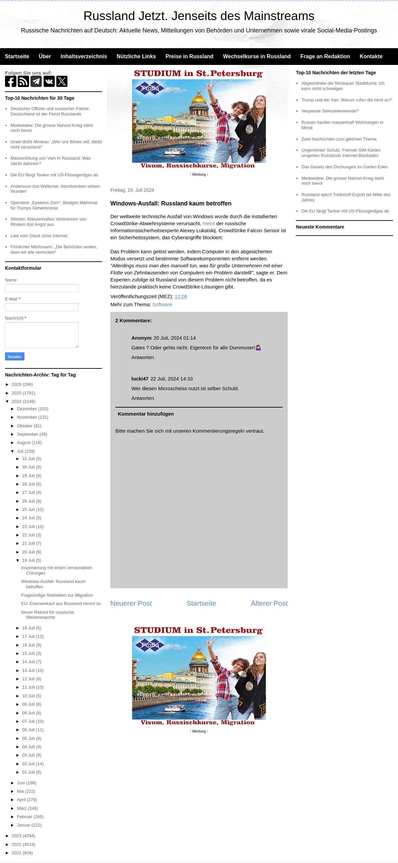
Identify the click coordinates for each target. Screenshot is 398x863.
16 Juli (29, 645)
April (22, 799)
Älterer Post (269, 603)
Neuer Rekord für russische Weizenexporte (47, 615)
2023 (17, 835)
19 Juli (29, 560)
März (22, 808)
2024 (17, 401)
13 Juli (29, 670)
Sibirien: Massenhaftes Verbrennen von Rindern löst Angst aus (48, 222)
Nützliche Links (136, 56)
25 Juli (29, 509)
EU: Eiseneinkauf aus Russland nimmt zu (61, 603)
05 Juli (29, 738)
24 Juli (29, 517)
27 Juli (29, 492)
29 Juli (29, 475)
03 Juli (29, 755)
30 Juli (29, 466)
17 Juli (29, 636)
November (27, 417)
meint (209, 223)
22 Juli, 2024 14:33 (172, 378)
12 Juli (29, 678)
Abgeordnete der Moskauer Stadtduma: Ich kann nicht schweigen (343, 86)
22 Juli (29, 534)
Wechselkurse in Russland (257, 56)
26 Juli (29, 501)
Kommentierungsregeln (218, 431)
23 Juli (29, 526)
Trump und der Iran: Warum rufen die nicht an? (346, 99)
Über (45, 56)
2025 (17, 393)
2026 (17, 384)
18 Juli (29, 627)
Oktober (25, 425)
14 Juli (29, 661)
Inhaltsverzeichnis (84, 56)
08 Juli (29, 712)
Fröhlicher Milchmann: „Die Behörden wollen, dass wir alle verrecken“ (53, 249)
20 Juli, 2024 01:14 (175, 338)
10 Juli (29, 695)
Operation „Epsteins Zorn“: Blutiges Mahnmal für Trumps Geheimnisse (53, 205)
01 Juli (29, 772)
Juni (21, 782)
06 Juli (29, 729)
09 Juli (29, 704)
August (24, 442)
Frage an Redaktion (325, 56)
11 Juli (29, 687)
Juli (21, 451)
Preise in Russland (189, 56)
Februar (25, 816)
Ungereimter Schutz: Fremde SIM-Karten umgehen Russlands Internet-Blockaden (340, 153)
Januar (24, 825)
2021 (17, 852)
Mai (21, 791)
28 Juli (29, 484)
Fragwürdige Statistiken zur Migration (57, 595)
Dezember (27, 408)
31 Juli (29, 458)
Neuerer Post (131, 603)
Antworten (142, 357)
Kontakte (371, 56)
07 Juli (29, 721)
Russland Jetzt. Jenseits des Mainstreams (199, 16)
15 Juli (29, 653)
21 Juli (29, 543)
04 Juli (29, 746)
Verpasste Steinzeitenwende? (330, 110)
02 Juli (29, 763)
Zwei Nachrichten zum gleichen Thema (338, 139)
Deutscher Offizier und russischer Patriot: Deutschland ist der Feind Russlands (50, 111)
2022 (17, 844)
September (28, 434)
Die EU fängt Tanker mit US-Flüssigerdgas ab (54, 174)
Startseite (17, 56)
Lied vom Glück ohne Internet (38, 235)
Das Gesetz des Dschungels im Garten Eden (344, 166)
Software (162, 304)
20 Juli (29, 551)
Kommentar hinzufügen (146, 414)
